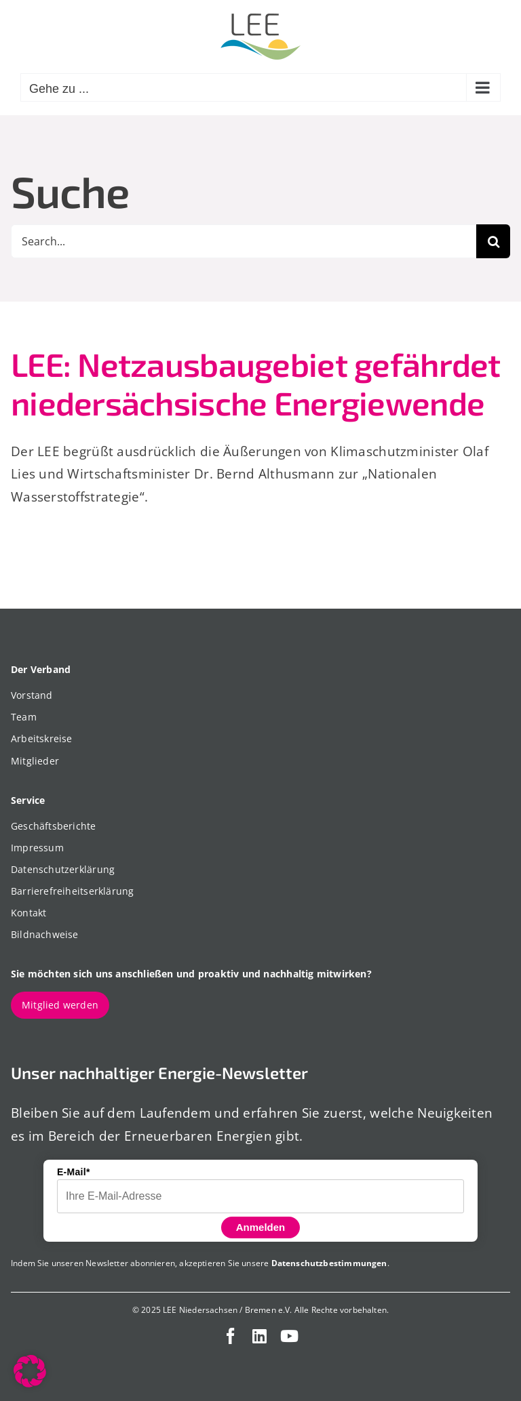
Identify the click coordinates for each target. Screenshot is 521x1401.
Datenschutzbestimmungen (329, 1263)
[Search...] (243, 241)
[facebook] (231, 1336)
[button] (30, 1371)
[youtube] (289, 1336)
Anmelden (261, 1227)
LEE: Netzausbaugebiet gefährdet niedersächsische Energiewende (256, 383)
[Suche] (493, 241)
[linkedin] (259, 1336)
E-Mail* (73, 1171)
